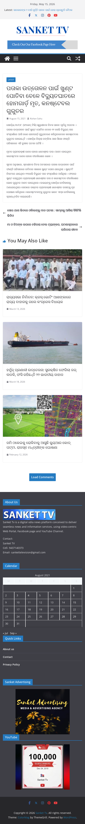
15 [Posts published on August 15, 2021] (74, 602)
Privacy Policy (11, 664)
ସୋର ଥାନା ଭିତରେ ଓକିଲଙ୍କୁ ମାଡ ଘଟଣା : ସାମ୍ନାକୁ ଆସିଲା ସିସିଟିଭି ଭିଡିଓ (42, 213)
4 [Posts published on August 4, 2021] (28, 595)
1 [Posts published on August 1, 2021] (74, 588)
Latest (11, 79)
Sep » (13, 633)
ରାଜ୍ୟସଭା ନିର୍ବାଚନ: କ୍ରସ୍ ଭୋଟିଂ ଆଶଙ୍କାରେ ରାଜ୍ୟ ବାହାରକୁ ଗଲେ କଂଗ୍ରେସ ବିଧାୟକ (38, 299)
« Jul (5, 633)
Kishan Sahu (36, 118)
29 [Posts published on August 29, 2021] (74, 616)
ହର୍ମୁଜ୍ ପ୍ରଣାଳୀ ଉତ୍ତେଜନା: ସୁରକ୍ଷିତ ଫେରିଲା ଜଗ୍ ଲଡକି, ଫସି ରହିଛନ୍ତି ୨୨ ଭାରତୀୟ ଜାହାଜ (41, 372)
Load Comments (42, 477)
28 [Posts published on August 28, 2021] (63, 616)
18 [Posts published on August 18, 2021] (29, 609)
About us (8, 649)
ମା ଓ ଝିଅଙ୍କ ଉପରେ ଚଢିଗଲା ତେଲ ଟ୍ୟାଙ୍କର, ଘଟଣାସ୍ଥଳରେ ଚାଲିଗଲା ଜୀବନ (44, 227)
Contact (8, 657)
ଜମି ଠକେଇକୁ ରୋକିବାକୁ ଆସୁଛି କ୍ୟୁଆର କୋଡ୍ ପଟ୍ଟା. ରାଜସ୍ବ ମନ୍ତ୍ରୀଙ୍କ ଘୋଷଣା (38, 445)
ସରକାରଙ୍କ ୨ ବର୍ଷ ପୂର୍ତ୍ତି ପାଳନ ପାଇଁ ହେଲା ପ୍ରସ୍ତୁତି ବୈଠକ (43, 10)
